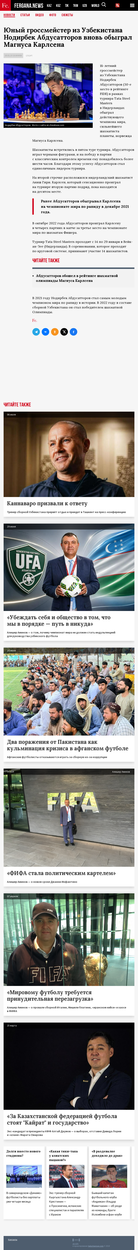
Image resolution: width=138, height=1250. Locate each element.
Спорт (29, 55)
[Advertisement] (69, 375)
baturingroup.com (96, 1246)
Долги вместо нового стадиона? (23, 1153)
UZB (85, 5)
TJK (67, 5)
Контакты (12, 1239)
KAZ (49, 5)
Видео (39, 15)
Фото (52, 15)
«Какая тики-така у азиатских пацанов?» (63, 1155)
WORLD (97, 5)
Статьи (25, 15)
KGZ (58, 5)
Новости (9, 15)
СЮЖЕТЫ (67, 15)
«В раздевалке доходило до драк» (107, 1153)
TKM (76, 5)
